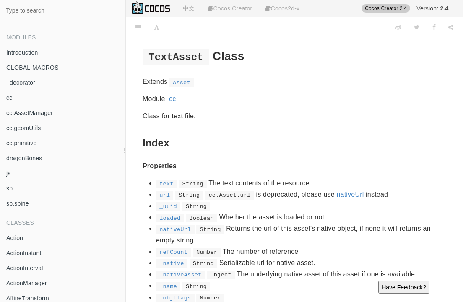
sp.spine (17, 203)
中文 (189, 8)
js (8, 173)
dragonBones (24, 158)
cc (9, 97)
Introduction (22, 52)
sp (9, 188)
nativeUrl (350, 194)
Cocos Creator (230, 8)
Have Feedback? (404, 287)
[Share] (451, 27)
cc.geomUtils (23, 128)
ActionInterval (24, 268)
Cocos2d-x (282, 8)
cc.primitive (21, 143)
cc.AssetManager (29, 112)
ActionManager (26, 283)
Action (14, 237)
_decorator (20, 82)
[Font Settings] (157, 27)
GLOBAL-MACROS (32, 67)
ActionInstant (24, 253)
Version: (432, 8)
